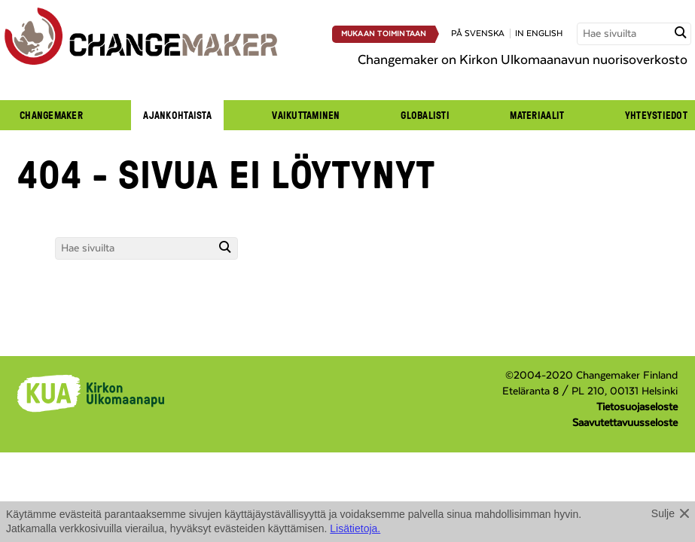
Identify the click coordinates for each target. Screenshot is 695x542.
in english (538, 33)
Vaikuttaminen (306, 115)
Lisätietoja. (355, 528)
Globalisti (425, 115)
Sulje (663, 513)
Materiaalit (537, 115)
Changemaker (51, 115)
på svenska (477, 33)
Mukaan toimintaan (384, 33)
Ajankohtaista (177, 115)
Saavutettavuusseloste (625, 423)
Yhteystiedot (656, 115)
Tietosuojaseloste (637, 407)
